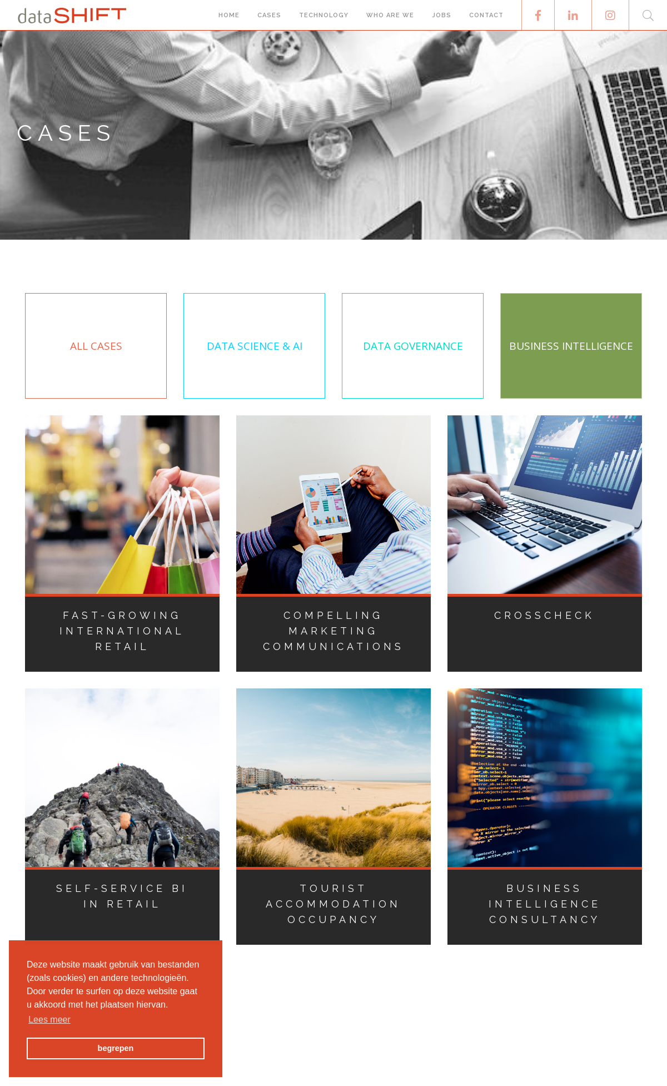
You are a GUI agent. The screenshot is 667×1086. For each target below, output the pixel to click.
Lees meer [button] (49, 1019)
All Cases (96, 346)
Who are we (390, 15)
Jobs (441, 15)
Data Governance (413, 346)
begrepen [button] (116, 1048)
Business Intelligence (571, 346)
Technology (324, 15)
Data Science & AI (254, 346)
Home (229, 15)
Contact (486, 15)
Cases (269, 15)
